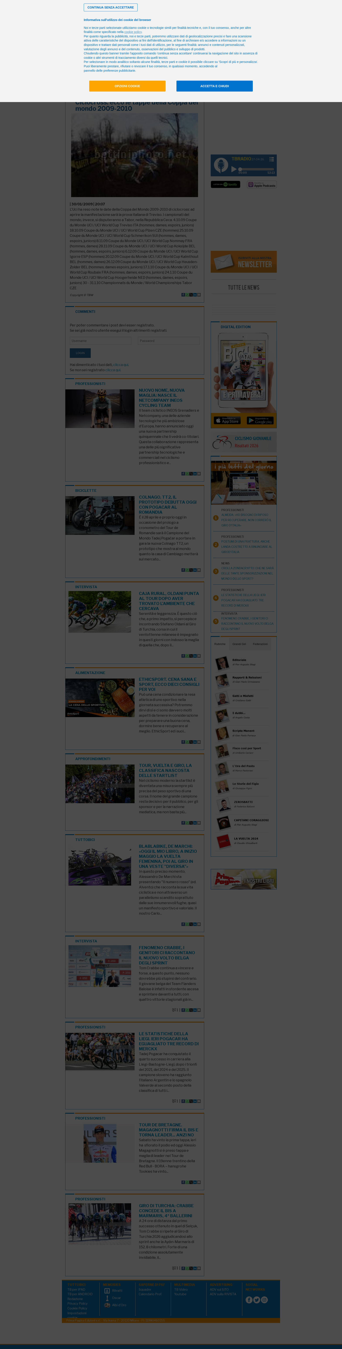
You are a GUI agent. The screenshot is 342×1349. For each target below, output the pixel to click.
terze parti (143, 36)
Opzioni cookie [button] (127, 86)
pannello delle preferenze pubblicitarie (109, 70)
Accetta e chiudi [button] (214, 86)
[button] (111, 7)
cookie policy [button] (133, 32)
